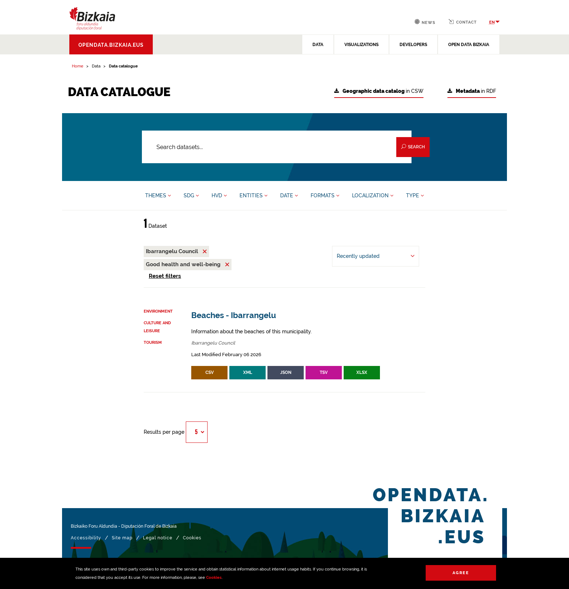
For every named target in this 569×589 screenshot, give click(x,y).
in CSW (378, 91)
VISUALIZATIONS (361, 44)
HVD (219, 195)
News (424, 22)
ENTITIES (253, 195)
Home (77, 66)
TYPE (415, 195)
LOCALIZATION (372, 195)
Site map (122, 537)
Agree (461, 573)
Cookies (214, 577)
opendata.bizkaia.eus (111, 45)
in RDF (471, 91)
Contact (463, 22)
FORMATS (325, 195)
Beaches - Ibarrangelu (233, 315)
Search (413, 146)
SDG (191, 195)
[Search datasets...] (277, 147)
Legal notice (157, 537)
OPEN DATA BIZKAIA (468, 44)
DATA (317, 44)
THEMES (158, 195)
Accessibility (86, 537)
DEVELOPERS (413, 44)
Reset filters (165, 276)
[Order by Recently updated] (375, 256)
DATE (289, 195)
